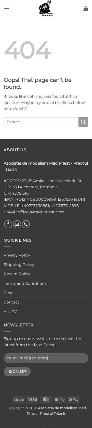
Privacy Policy (17, 255)
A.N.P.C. (11, 311)
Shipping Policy (19, 264)
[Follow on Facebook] (8, 224)
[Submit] (83, 122)
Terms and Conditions (25, 283)
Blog (8, 293)
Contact (11, 302)
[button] (7, 8)
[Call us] (26, 224)
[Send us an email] (17, 224)
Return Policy (17, 274)
